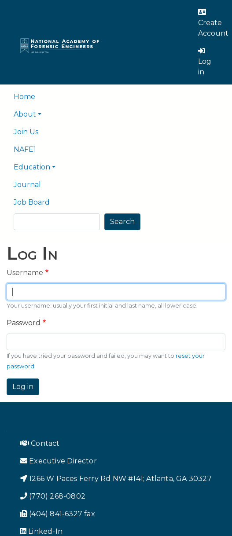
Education (32, 167)
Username (25, 272)
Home (24, 96)
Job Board (32, 202)
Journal (27, 184)
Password (24, 323)
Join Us (26, 132)
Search (122, 221)
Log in (22, 386)
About (25, 114)
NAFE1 (25, 149)
